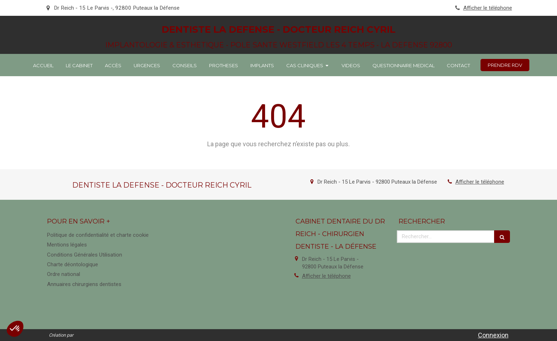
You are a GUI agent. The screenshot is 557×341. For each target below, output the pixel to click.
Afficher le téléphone (487, 8)
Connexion (493, 335)
